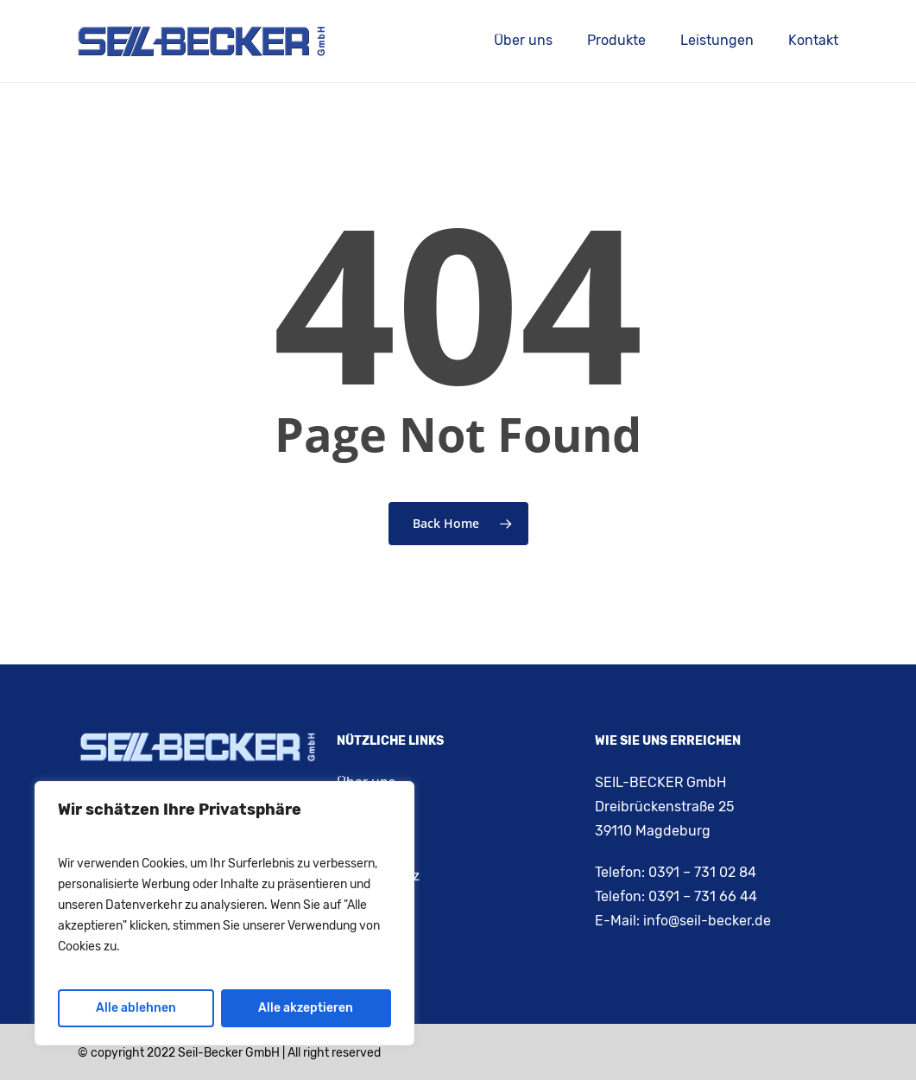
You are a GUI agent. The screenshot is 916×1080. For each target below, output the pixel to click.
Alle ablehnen (136, 1008)
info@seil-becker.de (707, 920)
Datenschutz (378, 875)
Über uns (366, 782)
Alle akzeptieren (305, 1008)
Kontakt (362, 813)
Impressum (372, 844)
